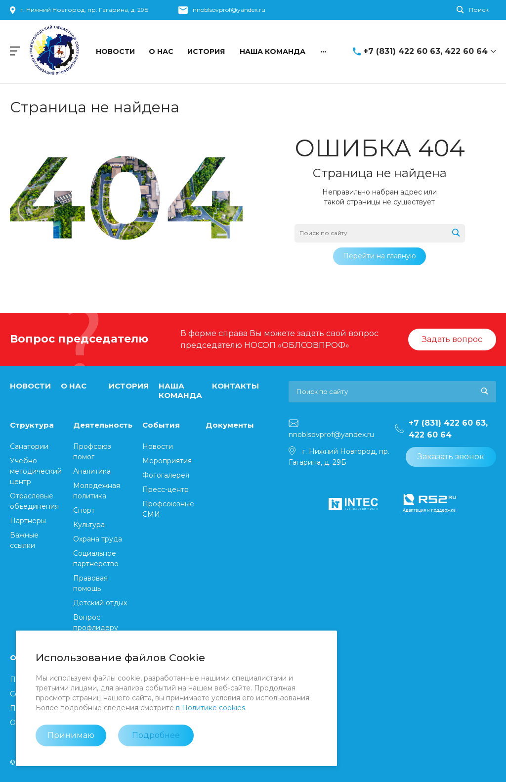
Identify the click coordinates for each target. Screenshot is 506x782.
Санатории (29, 446)
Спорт (84, 510)
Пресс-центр (165, 489)
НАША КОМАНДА (180, 390)
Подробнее (156, 735)
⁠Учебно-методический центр (36, 471)
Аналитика (92, 471)
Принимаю (70, 735)
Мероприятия (167, 460)
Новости (157, 446)
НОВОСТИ (30, 386)
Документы (230, 425)
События (161, 425)
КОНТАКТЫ (235, 386)
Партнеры (28, 520)
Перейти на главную (379, 255)
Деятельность (102, 425)
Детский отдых (100, 602)
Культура (89, 524)
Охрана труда (97, 539)
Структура (32, 425)
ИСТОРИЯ (129, 386)
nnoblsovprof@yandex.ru (229, 9)
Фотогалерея (165, 475)
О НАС (73, 386)
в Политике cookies (210, 707)
